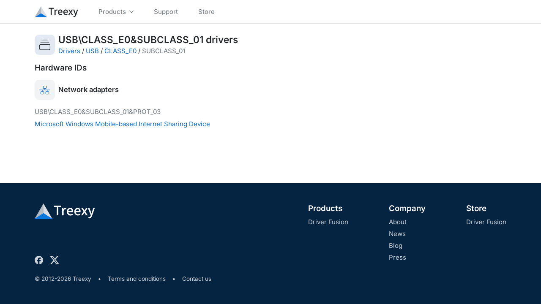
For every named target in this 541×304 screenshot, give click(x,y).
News (397, 234)
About (398, 222)
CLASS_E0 (120, 51)
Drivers (69, 51)
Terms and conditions (137, 278)
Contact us (196, 278)
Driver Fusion (328, 222)
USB (92, 51)
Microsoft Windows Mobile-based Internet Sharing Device (122, 124)
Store (476, 208)
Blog (395, 246)
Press (397, 257)
